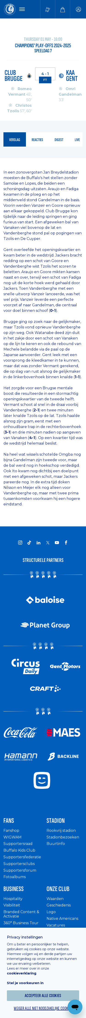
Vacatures (56, 925)
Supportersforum (19, 870)
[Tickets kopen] (47, 9)
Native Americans (62, 918)
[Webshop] (62, 9)
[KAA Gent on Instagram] (20, 542)
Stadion (56, 821)
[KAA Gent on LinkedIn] (38, 542)
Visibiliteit (11, 905)
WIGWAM (12, 837)
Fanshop (11, 830)
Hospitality (12, 899)
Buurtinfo (56, 843)
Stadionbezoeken (63, 837)
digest (59, 139)
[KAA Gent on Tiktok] (29, 542)
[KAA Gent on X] (47, 542)
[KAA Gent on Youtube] (57, 542)
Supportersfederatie (22, 857)
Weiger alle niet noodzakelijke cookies (43, 1008)
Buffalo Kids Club (19, 850)
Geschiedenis (59, 905)
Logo (51, 912)
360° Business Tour (21, 923)
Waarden (55, 899)
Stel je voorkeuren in (25, 983)
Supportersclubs (19, 864)
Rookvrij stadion (61, 830)
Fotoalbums (14, 877)
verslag (14, 139)
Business (13, 889)
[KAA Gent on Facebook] (66, 542)
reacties (37, 139)
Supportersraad (18, 843)
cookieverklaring (21, 973)
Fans (8, 821)
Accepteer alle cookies (43, 995)
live (77, 139)
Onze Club (58, 889)
